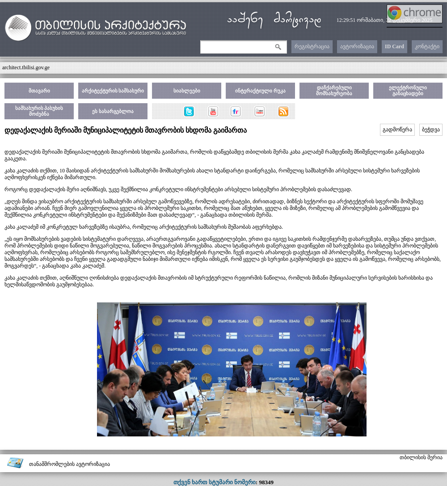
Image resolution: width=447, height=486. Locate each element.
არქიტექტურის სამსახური (113, 90)
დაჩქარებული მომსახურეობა (334, 90)
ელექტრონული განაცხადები (408, 90)
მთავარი (39, 90)
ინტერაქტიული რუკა (260, 90)
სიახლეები (186, 90)
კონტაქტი (427, 46)
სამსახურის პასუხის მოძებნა (39, 111)
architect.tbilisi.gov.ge (26, 67)
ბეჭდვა (431, 129)
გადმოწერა (397, 129)
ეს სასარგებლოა (113, 111)
